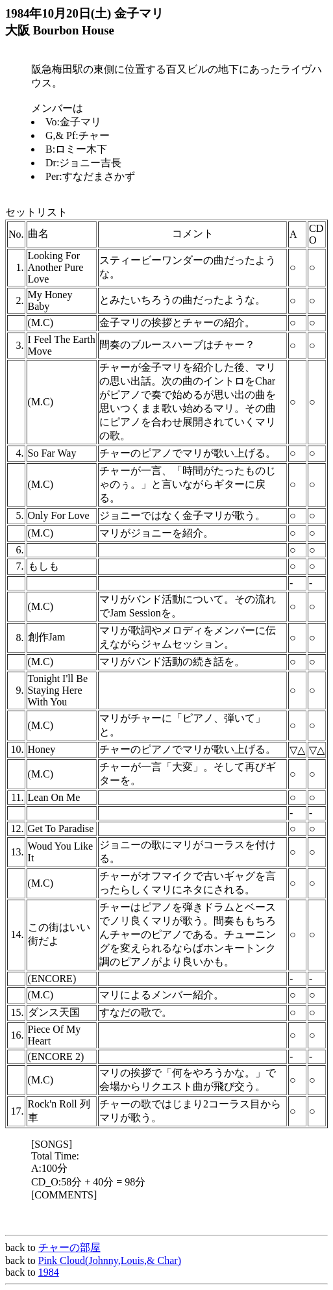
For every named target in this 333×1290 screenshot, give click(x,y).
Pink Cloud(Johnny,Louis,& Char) (109, 1260)
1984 (48, 1272)
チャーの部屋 (69, 1247)
